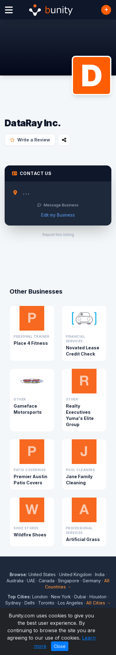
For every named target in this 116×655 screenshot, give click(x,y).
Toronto (46, 602)
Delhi (29, 602)
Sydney (13, 602)
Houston (97, 596)
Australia (15, 580)
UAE (31, 580)
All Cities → (98, 602)
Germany (92, 580)
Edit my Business (58, 215)
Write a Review (30, 139)
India (100, 574)
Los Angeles (70, 602)
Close (60, 646)
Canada (46, 580)
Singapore (68, 580)
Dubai (80, 596)
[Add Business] (106, 10)
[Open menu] (9, 10)
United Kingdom (75, 574)
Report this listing (58, 234)
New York (61, 596)
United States (42, 574)
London (40, 596)
